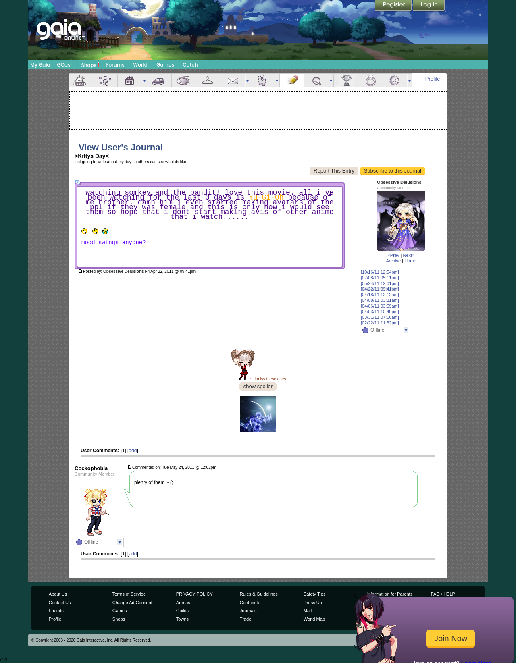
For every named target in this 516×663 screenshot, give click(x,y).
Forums (115, 64)
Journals (248, 610)
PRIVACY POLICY (194, 594)
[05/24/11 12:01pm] (380, 283)
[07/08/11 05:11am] (380, 277)
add (133, 450)
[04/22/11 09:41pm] (380, 289)
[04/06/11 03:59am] (380, 305)
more (144, 80)
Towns (182, 619)
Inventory (208, 80)
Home (410, 260)
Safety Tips (315, 594)
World (140, 64)
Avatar (105, 80)
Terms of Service (129, 594)
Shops (90, 65)
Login (429, 6)
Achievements (346, 80)
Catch (190, 64)
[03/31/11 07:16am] (380, 317)
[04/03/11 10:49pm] (380, 311)
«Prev (393, 255)
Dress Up (313, 602)
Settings (395, 80)
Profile (432, 79)
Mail (233, 80)
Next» (408, 255)
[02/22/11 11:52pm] (380, 322)
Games (165, 64)
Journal (292, 80)
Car (159, 80)
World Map (314, 619)
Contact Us (60, 602)
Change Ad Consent (132, 602)
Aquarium (184, 80)
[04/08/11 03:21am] (380, 300)
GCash (65, 64)
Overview (81, 80)
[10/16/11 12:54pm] (380, 272)
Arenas (183, 602)
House (130, 80)
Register (394, 6)
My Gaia (40, 64)
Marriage (370, 80)
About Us (58, 594)
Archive (393, 260)
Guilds (182, 610)
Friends (262, 80)
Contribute (250, 602)
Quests (316, 80)
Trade (245, 619)
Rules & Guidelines (259, 594)
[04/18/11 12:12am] (380, 294)
